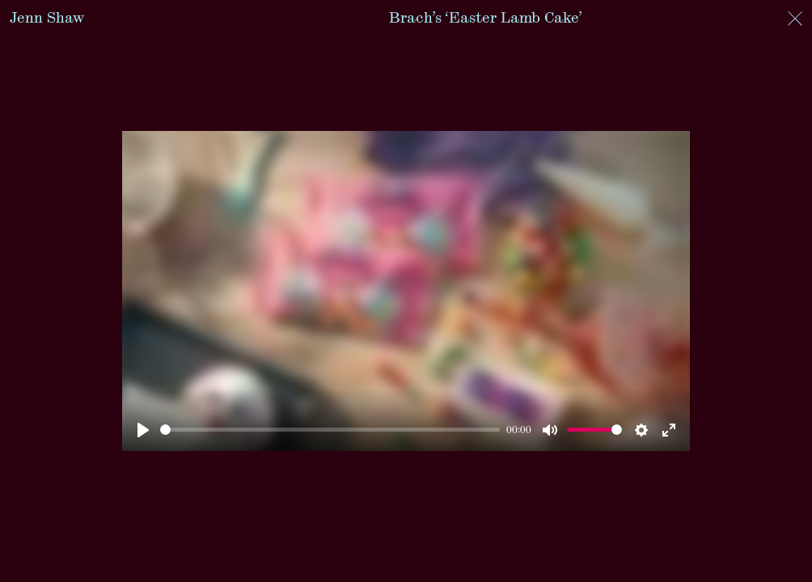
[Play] (143, 430)
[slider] (330, 429)
